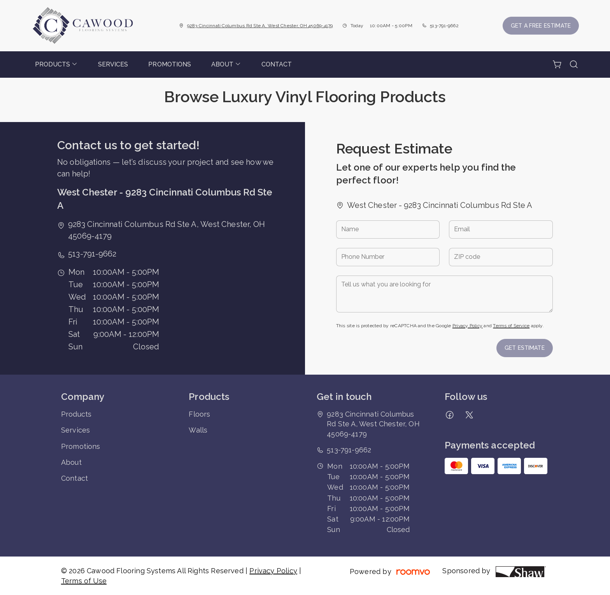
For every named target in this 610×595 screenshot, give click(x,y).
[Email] (501, 229)
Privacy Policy (467, 325)
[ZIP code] (501, 257)
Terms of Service (511, 325)
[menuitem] (56, 64)
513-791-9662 (444, 25)
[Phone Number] (388, 257)
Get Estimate (525, 348)
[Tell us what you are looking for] (444, 294)
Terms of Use (84, 581)
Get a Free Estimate (541, 26)
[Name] (388, 229)
